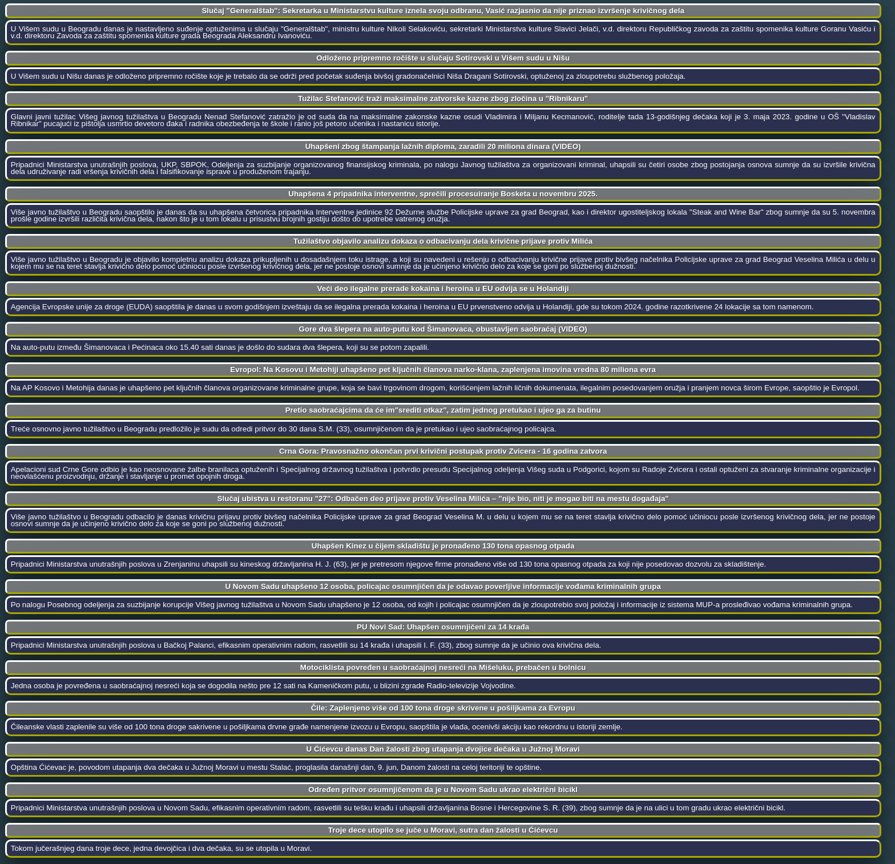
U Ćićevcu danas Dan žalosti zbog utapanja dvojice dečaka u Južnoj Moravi (443, 749)
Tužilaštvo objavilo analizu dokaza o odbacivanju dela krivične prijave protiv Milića (442, 241)
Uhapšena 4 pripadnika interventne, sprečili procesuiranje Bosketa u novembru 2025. (443, 193)
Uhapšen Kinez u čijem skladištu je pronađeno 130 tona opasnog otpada (443, 546)
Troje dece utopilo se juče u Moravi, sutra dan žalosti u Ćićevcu (443, 830)
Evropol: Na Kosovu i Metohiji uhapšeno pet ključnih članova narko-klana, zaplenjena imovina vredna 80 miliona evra (443, 369)
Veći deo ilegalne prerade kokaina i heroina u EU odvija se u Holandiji (443, 288)
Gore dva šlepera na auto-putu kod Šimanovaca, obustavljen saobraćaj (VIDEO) (443, 329)
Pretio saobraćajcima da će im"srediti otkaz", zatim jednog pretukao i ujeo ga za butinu (443, 410)
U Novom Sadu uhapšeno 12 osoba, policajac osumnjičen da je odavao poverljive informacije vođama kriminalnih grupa (442, 586)
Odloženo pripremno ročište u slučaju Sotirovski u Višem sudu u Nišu (443, 58)
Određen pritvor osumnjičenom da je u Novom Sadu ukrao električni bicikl (443, 789)
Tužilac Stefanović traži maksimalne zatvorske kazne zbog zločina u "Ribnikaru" (443, 98)
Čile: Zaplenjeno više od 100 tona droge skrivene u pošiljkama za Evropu (443, 708)
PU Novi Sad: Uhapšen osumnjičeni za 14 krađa (443, 627)
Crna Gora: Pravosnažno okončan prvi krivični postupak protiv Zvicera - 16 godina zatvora (443, 451)
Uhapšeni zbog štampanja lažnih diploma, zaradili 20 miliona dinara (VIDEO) (443, 146)
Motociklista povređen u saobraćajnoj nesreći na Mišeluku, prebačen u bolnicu (443, 667)
